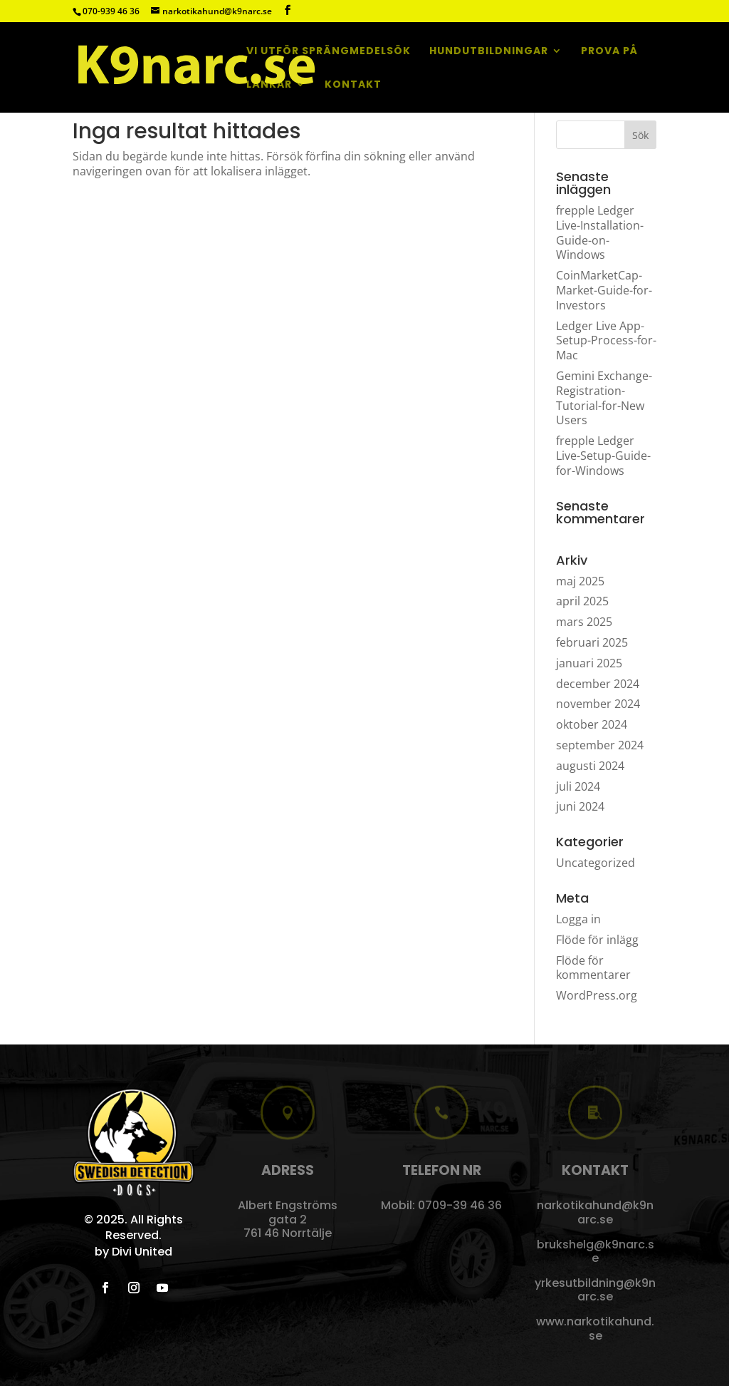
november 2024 (598, 704)
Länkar (269, 85)
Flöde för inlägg (597, 940)
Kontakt (353, 85)
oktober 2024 (591, 724)
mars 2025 (584, 622)
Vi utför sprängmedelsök (328, 52)
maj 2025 (580, 581)
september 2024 (600, 745)
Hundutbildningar (488, 52)
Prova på (609, 52)
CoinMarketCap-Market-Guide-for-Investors (604, 290)
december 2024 (597, 684)
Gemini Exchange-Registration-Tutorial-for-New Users (604, 398)
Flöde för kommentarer (593, 968)
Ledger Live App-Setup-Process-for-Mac (606, 341)
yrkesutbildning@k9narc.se (595, 1290)
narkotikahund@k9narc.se (595, 1212)
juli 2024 (578, 786)
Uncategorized (595, 863)
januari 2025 (589, 663)
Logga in (578, 919)
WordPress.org (596, 995)
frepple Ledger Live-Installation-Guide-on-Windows (600, 232)
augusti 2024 (590, 766)
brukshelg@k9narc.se (595, 1251)
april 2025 (582, 601)
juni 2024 (580, 806)
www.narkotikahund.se (595, 1328)
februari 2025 (592, 642)
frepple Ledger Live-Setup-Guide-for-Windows (603, 455)
